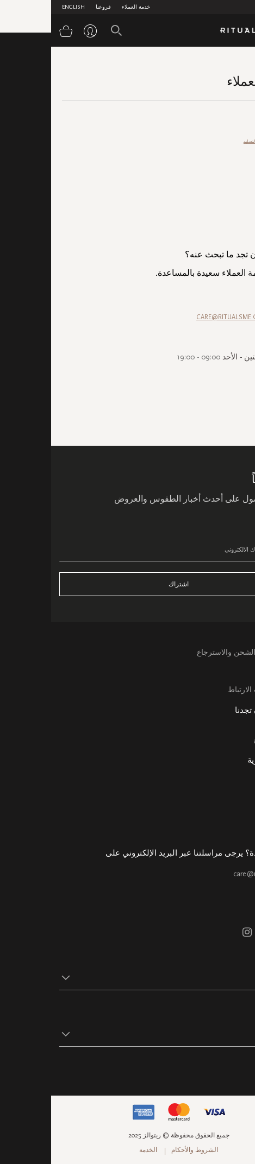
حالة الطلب (228, 789)
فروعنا (52, 7)
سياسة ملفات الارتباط (212, 689)
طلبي (239, 171)
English (22, 7)
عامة (240, 216)
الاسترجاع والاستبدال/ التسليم (218, 141)
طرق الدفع (235, 156)
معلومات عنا (227, 777)
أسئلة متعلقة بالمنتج (227, 186)
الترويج (238, 201)
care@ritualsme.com (214, 873)
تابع (242, 1068)
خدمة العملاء (85, 7)
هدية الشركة (227, 827)
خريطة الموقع (225, 739)
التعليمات (232, 664)
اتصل (238, 677)
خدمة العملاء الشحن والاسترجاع (196, 652)
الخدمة (97, 1150)
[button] (118, 977)
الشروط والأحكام (143, 1150)
